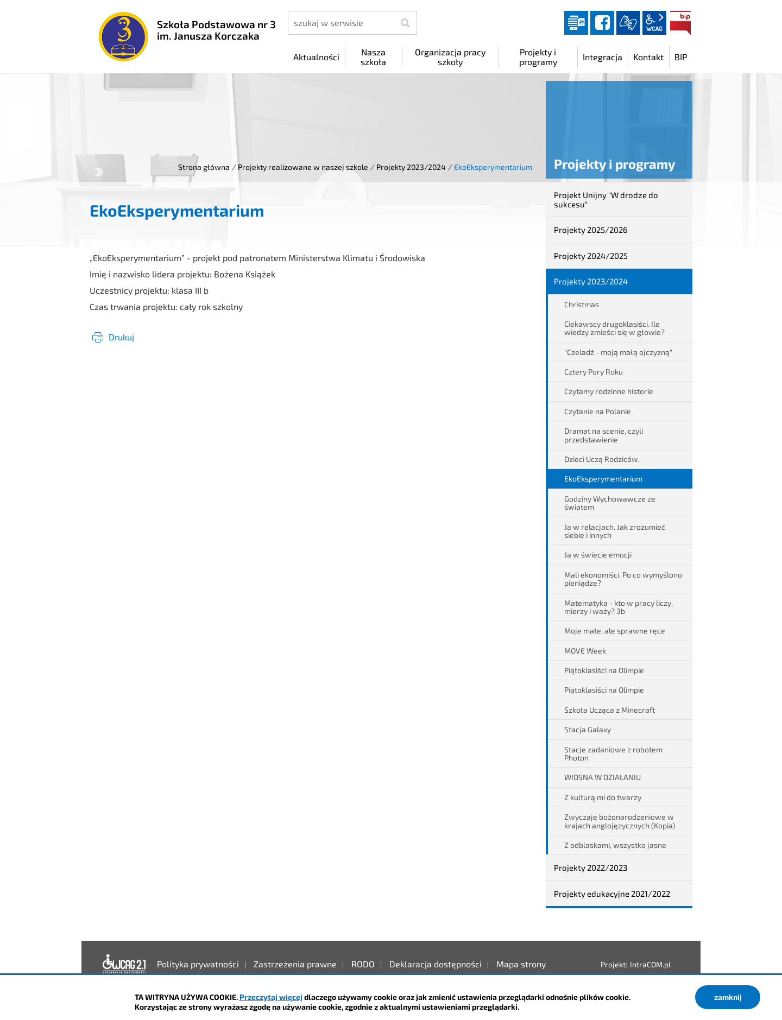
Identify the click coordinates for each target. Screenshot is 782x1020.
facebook (602, 23)
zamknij (728, 997)
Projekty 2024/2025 (591, 256)
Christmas (581, 304)
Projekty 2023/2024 (411, 167)
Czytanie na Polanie (597, 411)
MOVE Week (585, 650)
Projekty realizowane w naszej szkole (303, 167)
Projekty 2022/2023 (590, 867)
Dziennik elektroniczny (576, 23)
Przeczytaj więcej (270, 997)
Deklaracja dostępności (124, 964)
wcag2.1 (654, 23)
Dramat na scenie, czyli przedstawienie (603, 435)
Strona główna (204, 167)
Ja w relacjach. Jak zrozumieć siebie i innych (614, 531)
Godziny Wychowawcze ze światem (609, 502)
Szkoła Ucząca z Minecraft (609, 709)
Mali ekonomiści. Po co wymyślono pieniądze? (623, 578)
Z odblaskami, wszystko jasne (615, 845)
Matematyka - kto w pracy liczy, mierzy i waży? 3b (618, 607)
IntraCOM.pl (650, 964)
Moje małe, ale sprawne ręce (614, 630)
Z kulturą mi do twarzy (602, 797)
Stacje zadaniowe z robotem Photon (613, 753)
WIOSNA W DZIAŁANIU (602, 777)
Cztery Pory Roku (593, 371)
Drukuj (121, 337)
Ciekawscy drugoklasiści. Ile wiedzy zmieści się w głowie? (614, 328)
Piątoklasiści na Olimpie (604, 670)
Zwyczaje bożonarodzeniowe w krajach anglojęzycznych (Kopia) (619, 820)
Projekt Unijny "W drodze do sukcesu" (606, 199)
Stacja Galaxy (587, 729)
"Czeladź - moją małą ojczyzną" (618, 352)
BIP (680, 23)
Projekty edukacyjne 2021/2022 (612, 893)
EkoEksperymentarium (603, 478)
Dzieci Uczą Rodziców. (602, 459)
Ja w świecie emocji (598, 554)
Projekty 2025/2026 (591, 230)
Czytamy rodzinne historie (608, 391)
